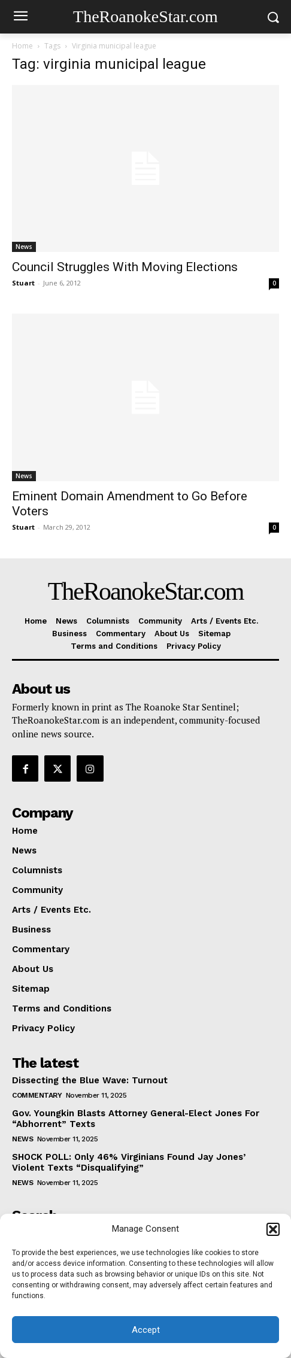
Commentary (37, 1095)
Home (22, 46)
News (24, 246)
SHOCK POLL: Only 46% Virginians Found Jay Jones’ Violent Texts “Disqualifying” (128, 1162)
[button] (273, 1229)
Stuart (23, 282)
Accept (146, 1329)
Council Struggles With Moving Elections (125, 267)
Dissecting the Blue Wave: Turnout (90, 1080)
